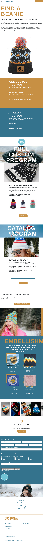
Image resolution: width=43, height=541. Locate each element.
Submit (4, 476)
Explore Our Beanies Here (21, 303)
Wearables (17, 459)
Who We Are (25, 523)
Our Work (8, 523)
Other (30, 459)
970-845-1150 (7, 537)
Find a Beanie (8, 526)
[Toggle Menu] (1, 1)
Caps (3, 459)
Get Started (23, 215)
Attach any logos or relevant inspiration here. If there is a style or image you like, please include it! (20, 466)
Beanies (3, 458)
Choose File (17, 469)
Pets (29, 458)
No (16, 453)
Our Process (21, 142)
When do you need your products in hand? (9, 447)
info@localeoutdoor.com (10, 536)
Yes (2, 453)
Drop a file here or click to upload (8, 469)
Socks (17, 458)
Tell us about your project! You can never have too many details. (13, 462)
